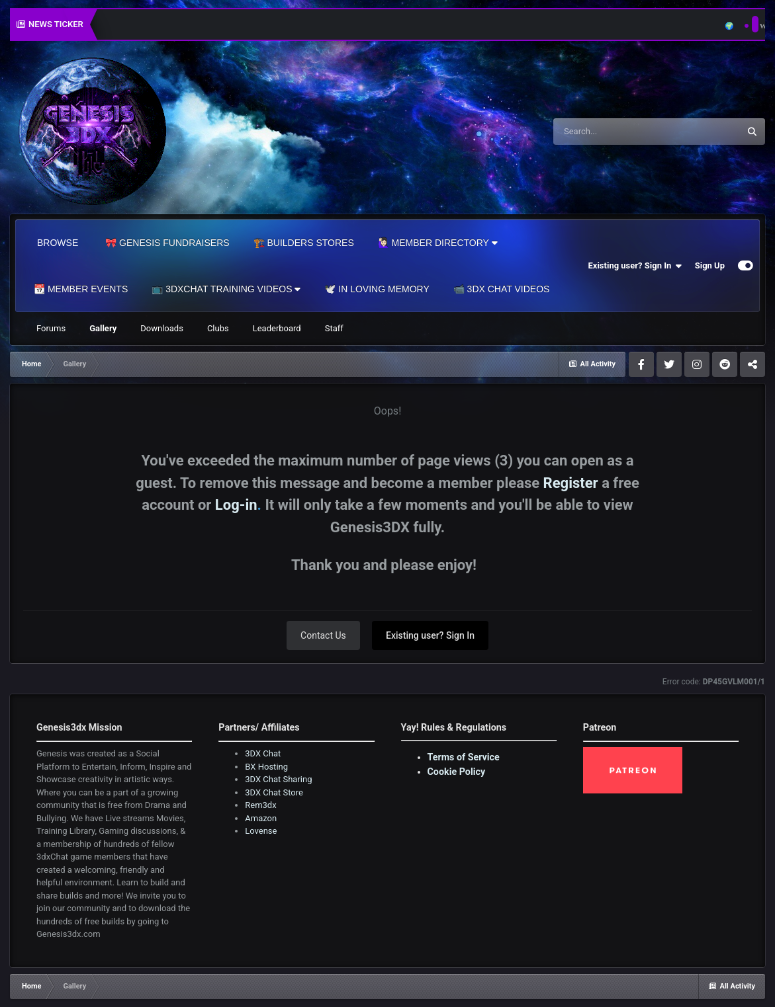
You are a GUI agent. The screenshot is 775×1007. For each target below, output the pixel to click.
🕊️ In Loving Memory (376, 289)
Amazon (261, 818)
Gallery (102, 328)
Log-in (236, 505)
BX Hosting (266, 767)
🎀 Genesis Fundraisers (167, 243)
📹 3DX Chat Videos (501, 289)
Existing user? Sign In (635, 266)
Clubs (218, 328)
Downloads (161, 328)
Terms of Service (464, 757)
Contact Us (323, 635)
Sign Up (710, 265)
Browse (57, 243)
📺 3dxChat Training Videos (226, 289)
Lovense (261, 831)
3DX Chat (263, 753)
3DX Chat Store (274, 792)
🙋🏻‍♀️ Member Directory (438, 243)
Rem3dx (260, 805)
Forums (51, 328)
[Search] (612, 131)
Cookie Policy (457, 771)
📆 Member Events (81, 289)
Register (570, 483)
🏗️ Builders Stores (304, 243)
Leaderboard (277, 328)
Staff (334, 328)
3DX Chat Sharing (278, 779)
